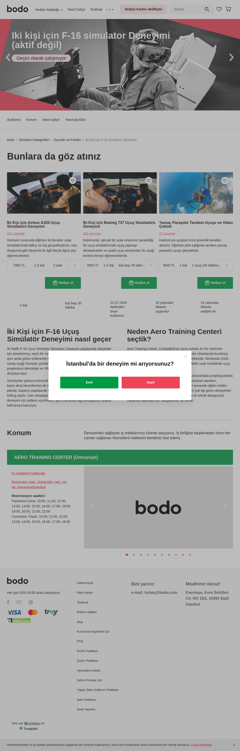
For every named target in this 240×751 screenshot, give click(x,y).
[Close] (185, 357)
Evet (89, 382)
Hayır (150, 382)
